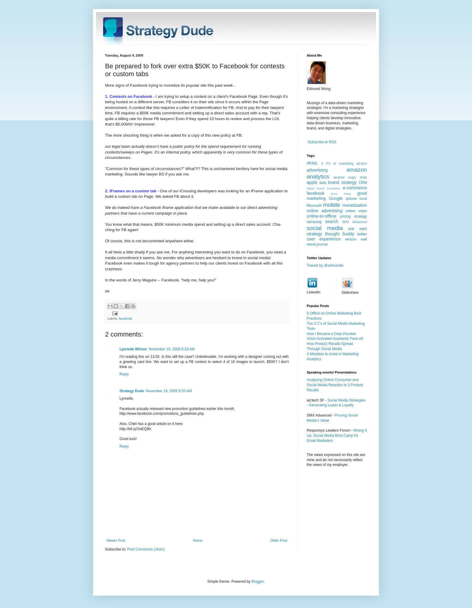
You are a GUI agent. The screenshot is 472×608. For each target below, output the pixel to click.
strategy (314, 233)
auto (322, 183)
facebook (125, 318)
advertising (317, 170)
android (339, 177)
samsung (314, 222)
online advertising (325, 210)
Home (198, 540)
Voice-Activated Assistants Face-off (335, 339)
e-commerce (355, 187)
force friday (341, 193)
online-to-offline (321, 216)
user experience (324, 239)
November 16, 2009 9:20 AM (169, 391)
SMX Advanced (354, 222)
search (331, 221)
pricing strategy (353, 216)
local (363, 199)
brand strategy (342, 182)
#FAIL (312, 163)
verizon (351, 239)
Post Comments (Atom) (146, 549)
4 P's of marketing (337, 163)
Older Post (278, 540)
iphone (351, 199)
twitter (362, 234)
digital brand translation (323, 188)
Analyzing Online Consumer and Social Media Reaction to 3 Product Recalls (335, 385)
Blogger (257, 581)
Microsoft (314, 205)
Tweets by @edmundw (325, 265)
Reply (124, 374)
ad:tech (361, 163)
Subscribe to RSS (322, 142)
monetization (354, 205)
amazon (356, 169)
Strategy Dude (132, 391)
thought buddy (339, 233)
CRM (363, 183)
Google (336, 198)
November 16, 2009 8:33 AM (172, 349)
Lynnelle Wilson (133, 349)
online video (356, 211)
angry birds (357, 177)
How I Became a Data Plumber (331, 334)
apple (312, 182)
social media (325, 228)
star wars (357, 229)
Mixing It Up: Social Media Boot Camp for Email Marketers (337, 435)
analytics (318, 176)
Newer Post (116, 540)
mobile (331, 205)
